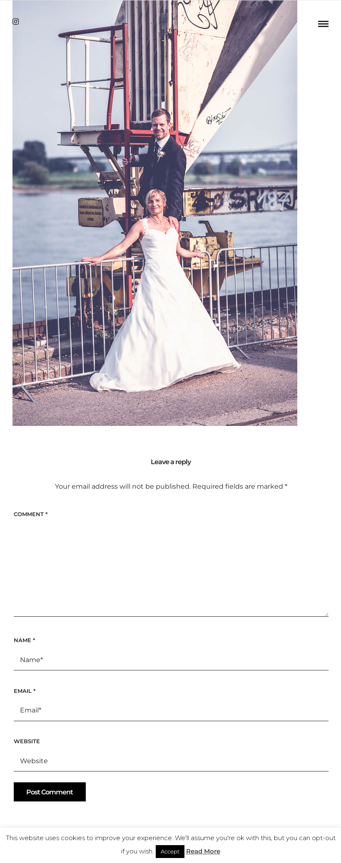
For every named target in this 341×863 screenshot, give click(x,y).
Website (27, 741)
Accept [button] (170, 851)
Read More (203, 851)
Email (24, 690)
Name (24, 640)
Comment (30, 514)
